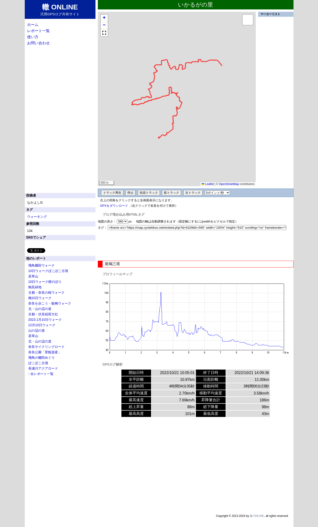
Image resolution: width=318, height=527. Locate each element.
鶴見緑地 (34, 287)
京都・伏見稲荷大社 (43, 314)
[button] (104, 18)
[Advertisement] (195, 245)
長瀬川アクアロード (43, 368)
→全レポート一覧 (40, 374)
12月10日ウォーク (41, 325)
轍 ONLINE (257, 516)
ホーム (32, 25)
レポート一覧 (38, 31)
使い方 (32, 37)
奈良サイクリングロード (46, 347)
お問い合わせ (38, 43)
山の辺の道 (36, 330)
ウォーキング (37, 216)
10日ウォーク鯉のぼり (45, 282)
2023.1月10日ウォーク (45, 319)
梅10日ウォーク (40, 298)
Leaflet (208, 184)
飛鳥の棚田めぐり (41, 357)
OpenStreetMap (229, 184)
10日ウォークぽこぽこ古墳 (48, 271)
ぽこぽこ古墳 (38, 363)
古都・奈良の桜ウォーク (46, 292)
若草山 (33, 276)
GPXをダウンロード (114, 205)
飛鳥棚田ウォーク (41, 265)
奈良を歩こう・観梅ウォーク (49, 303)
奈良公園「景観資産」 (44, 352)
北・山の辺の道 (39, 309)
